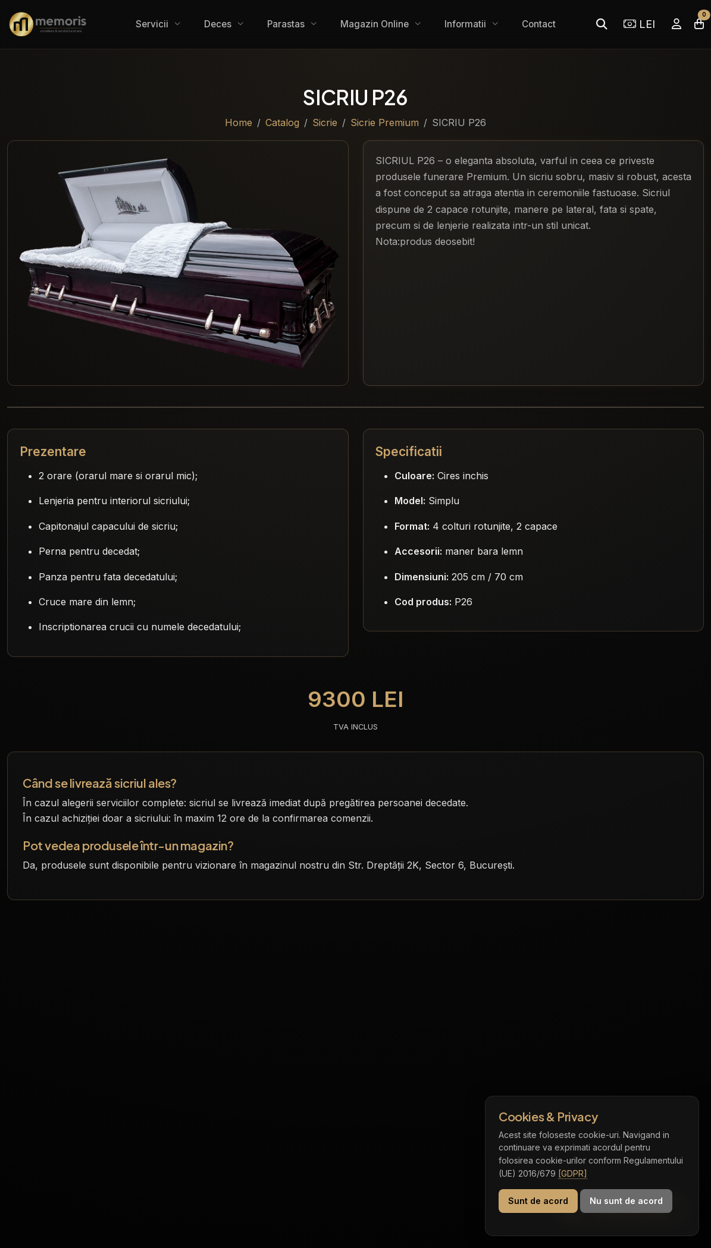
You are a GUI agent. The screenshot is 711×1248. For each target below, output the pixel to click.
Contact (539, 24)
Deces (219, 24)
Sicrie (324, 122)
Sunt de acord (538, 1201)
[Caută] (601, 24)
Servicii (153, 24)
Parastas (287, 24)
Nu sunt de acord (626, 1201)
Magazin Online (375, 24)
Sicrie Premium (384, 122)
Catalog (282, 122)
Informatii (466, 24)
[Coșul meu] (699, 24)
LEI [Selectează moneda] (639, 23)
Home (238, 122)
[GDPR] (572, 1173)
